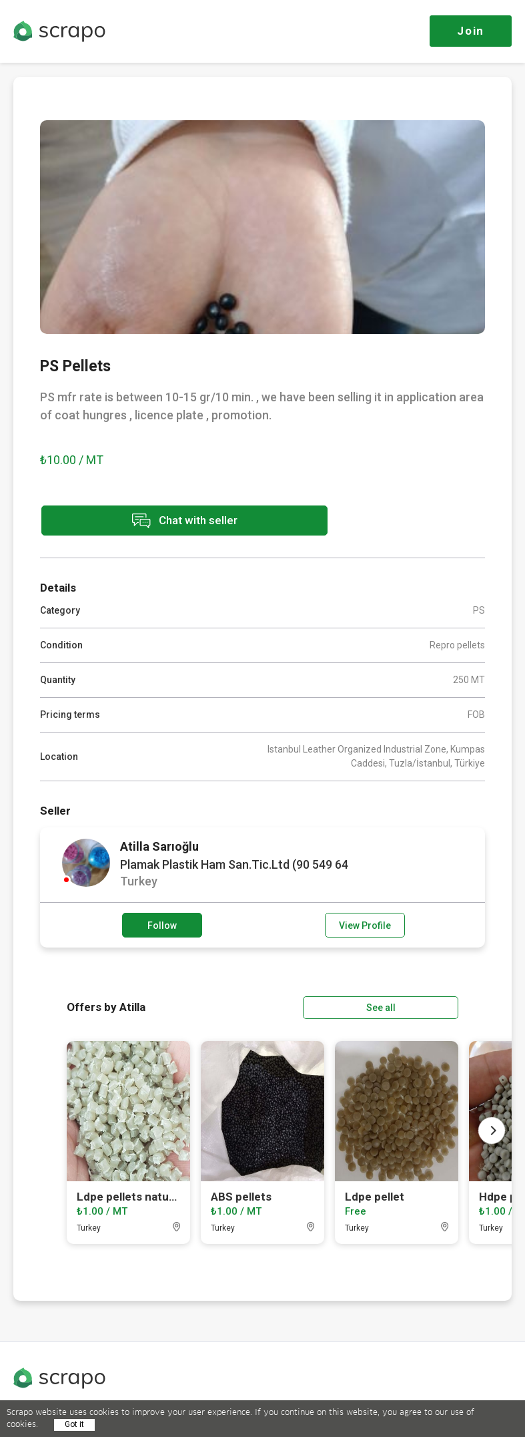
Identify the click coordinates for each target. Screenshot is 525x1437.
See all (420, 1005)
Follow (162, 924)
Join (470, 30)
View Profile (365, 924)
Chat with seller (158, 521)
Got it (74, 1424)
